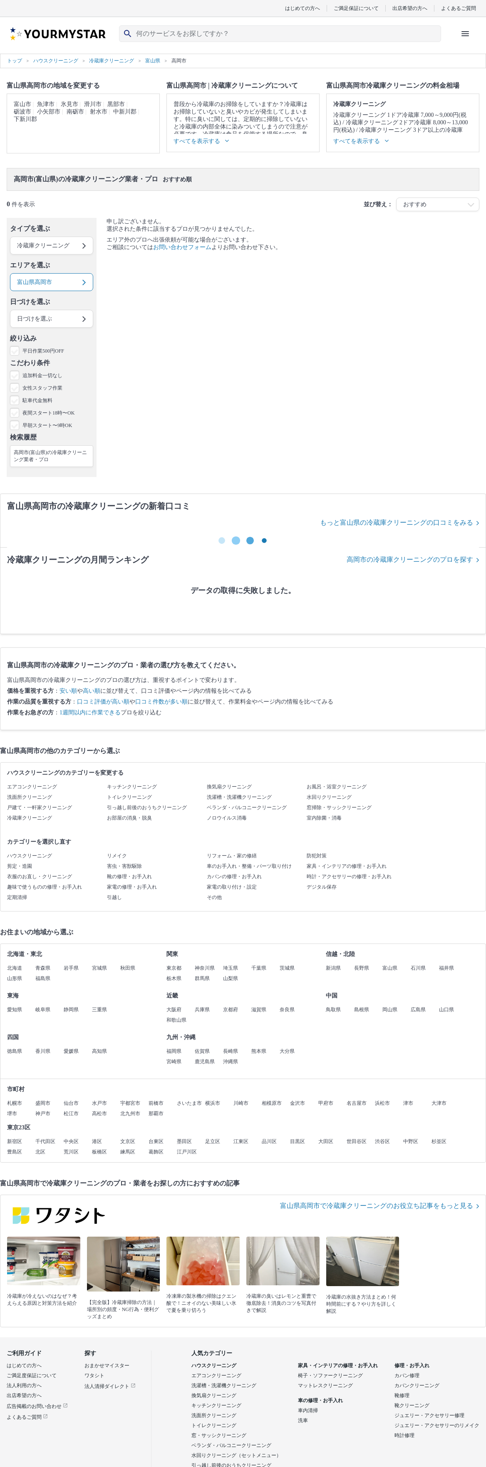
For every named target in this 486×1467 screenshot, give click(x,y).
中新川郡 (124, 112)
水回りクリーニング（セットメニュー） (236, 1455)
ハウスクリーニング (29, 856)
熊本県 (258, 1051)
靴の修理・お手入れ (129, 876)
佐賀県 (202, 1051)
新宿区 (14, 1141)
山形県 (14, 978)
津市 (408, 1103)
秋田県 (127, 968)
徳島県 (14, 1051)
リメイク (117, 856)
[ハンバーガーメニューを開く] (465, 34)
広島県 (418, 1010)
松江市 (71, 1113)
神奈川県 (205, 968)
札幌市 (14, 1103)
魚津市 (46, 104)
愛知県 (14, 1010)
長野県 (361, 968)
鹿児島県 (205, 1061)
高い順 (91, 691)
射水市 (98, 112)
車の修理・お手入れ (320, 1400)
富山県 (389, 968)
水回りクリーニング (329, 797)
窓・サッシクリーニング (218, 1435)
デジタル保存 (322, 887)
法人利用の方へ (24, 1385)
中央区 (71, 1141)
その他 (214, 897)
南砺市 (75, 112)
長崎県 (230, 1051)
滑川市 (93, 104)
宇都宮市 (130, 1103)
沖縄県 (230, 1061)
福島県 (42, 978)
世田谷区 (357, 1141)
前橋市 (156, 1103)
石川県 (418, 968)
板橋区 (99, 1152)
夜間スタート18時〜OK (48, 413)
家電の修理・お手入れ (132, 887)
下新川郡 (25, 119)
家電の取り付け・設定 (232, 887)
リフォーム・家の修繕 (232, 856)
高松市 (99, 1113)
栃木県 (173, 978)
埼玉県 (230, 968)
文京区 (127, 1141)
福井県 (446, 968)
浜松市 (382, 1103)
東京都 (173, 968)
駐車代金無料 (37, 400)
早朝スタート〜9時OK (47, 425)
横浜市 (212, 1103)
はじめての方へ (302, 8)
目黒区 (297, 1141)
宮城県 (99, 968)
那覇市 (156, 1113)
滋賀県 (258, 1010)
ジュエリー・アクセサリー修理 (429, 1415)
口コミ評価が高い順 (103, 702)
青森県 (42, 968)
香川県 (42, 1051)
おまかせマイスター (106, 1365)
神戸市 (42, 1113)
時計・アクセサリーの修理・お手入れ (349, 876)
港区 (97, 1141)
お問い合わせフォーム (182, 247)
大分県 (287, 1051)
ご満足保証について (356, 8)
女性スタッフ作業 (42, 388)
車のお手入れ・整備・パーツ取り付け (249, 866)
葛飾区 (156, 1152)
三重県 (99, 1010)
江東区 (240, 1141)
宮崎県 (173, 1061)
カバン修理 (406, 1375)
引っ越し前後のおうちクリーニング (147, 807)
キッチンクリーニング (132, 787)
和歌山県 (176, 1020)
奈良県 (287, 1010)
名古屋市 (357, 1103)
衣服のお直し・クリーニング (39, 876)
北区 (40, 1152)
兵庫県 (202, 1010)
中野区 (410, 1141)
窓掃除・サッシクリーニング (339, 807)
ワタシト (94, 1375)
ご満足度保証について (32, 1375)
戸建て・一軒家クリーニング (39, 807)
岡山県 (389, 1010)
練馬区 (127, 1152)
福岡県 (173, 1051)
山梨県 (230, 978)
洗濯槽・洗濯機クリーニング (239, 797)
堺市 (12, 1113)
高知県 (99, 1051)
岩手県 (71, 968)
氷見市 (69, 104)
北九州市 (130, 1113)
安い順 (68, 691)
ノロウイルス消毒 (227, 818)
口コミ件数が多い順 (161, 702)
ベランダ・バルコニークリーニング (247, 807)
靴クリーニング (411, 1405)
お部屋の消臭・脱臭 (129, 818)
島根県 (361, 1010)
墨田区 (184, 1141)
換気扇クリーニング (229, 787)
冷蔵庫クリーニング (29, 818)
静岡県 (71, 1010)
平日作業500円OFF (43, 351)
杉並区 (438, 1141)
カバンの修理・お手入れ (234, 876)
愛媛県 (71, 1051)
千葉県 (258, 968)
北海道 (14, 968)
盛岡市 (42, 1103)
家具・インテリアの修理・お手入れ (347, 866)
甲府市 (325, 1103)
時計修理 (404, 1435)
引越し (114, 897)
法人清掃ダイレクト (110, 1386)
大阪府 (173, 1010)
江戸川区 (187, 1152)
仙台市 (71, 1103)
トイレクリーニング (129, 797)
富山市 (22, 104)
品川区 (269, 1141)
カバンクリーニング (416, 1385)
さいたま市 (189, 1103)
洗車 (303, 1420)
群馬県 (202, 978)
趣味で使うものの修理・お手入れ (44, 887)
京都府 (230, 1010)
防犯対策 (317, 856)
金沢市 (297, 1103)
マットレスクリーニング (325, 1385)
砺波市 (22, 112)
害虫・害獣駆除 (124, 866)
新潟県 (333, 968)
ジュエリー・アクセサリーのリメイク (436, 1425)
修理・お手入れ (411, 1365)
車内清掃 (308, 1410)
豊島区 (14, 1152)
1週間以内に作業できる (90, 712)
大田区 (325, 1141)
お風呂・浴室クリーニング (337, 787)
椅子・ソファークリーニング (330, 1375)
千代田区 (45, 1141)
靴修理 (401, 1395)
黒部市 (116, 104)
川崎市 (240, 1103)
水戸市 (99, 1103)
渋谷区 (382, 1141)
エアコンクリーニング (32, 787)
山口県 (446, 1010)
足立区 (212, 1141)
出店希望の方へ (409, 8)
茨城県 (287, 968)
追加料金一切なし (42, 375)
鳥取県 (333, 1010)
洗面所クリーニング (29, 797)
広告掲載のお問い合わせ (37, 1406)
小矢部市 (48, 112)
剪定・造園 (19, 866)
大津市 (438, 1103)
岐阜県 (42, 1010)
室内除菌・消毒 (324, 818)
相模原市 (272, 1103)
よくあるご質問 (458, 8)
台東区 (156, 1141)
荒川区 (71, 1152)
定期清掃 (17, 897)
